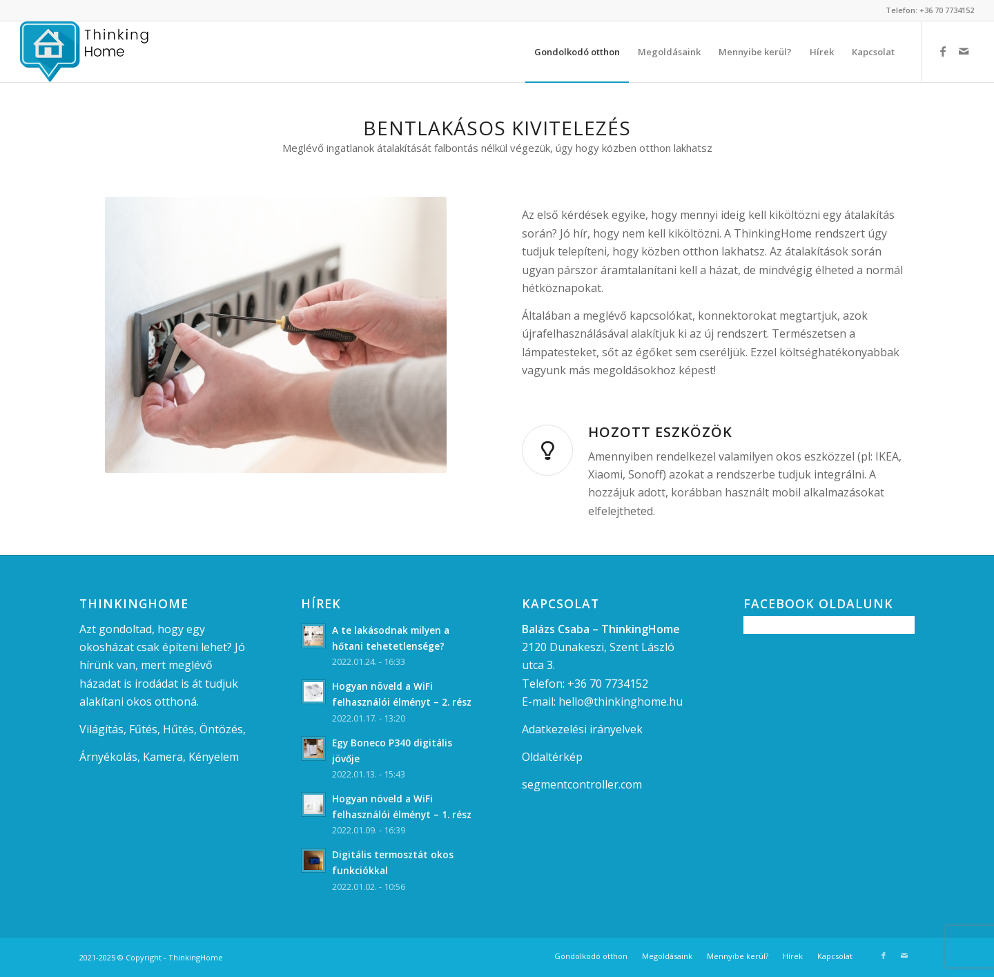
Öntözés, (222, 729)
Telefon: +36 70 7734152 (930, 10)
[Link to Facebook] (943, 51)
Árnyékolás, (109, 756)
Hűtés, (180, 729)
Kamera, (164, 756)
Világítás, (102, 729)
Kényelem (213, 756)
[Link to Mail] (963, 51)
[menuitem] (577, 51)
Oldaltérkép (552, 756)
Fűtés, (144, 729)
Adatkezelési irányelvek (582, 729)
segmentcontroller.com (582, 784)
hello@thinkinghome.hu (620, 701)
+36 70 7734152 (607, 683)
